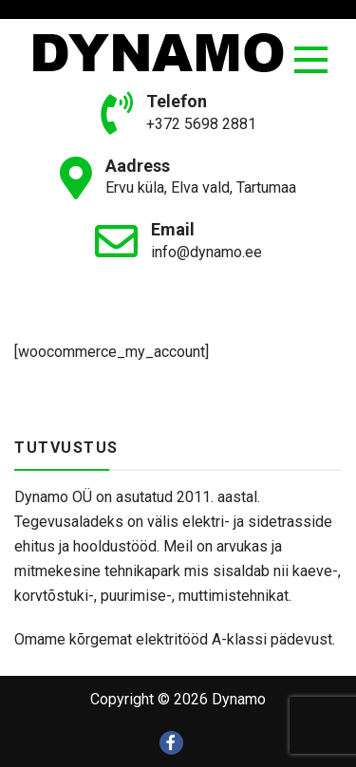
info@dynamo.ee (206, 252)
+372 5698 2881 (201, 124)
